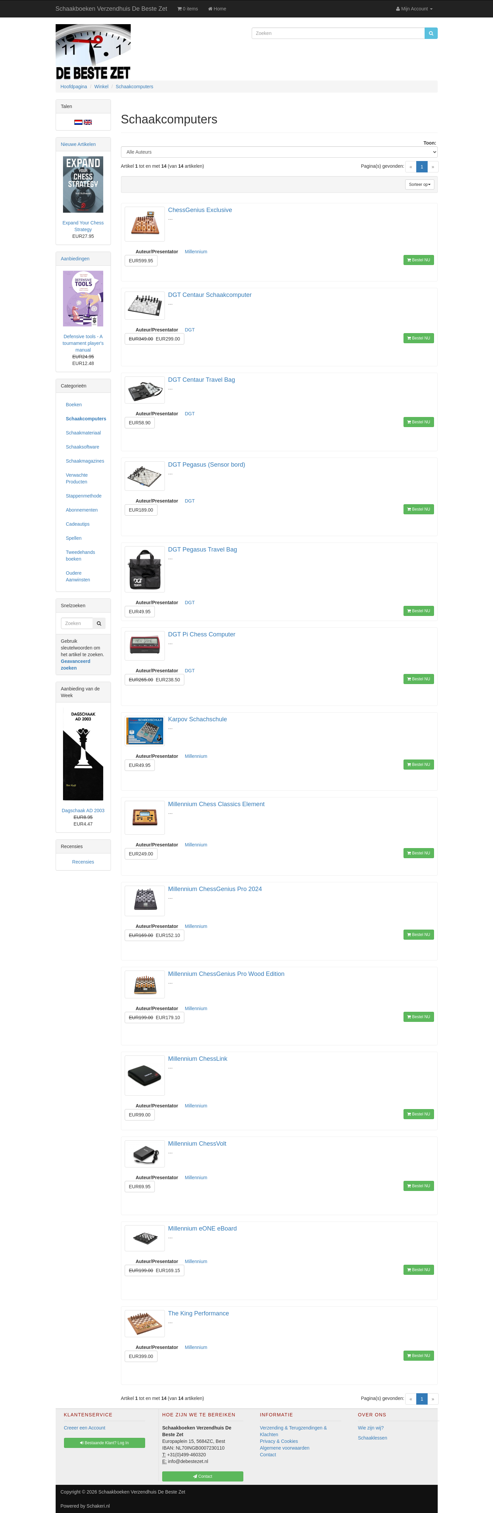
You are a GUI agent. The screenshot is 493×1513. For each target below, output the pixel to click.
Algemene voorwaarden (285, 1448)
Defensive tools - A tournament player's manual (83, 343)
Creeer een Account (85, 1427)
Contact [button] (202, 1476)
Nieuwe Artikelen (78, 144)
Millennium (196, 251)
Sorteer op (419, 184)
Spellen (74, 538)
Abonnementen (82, 510)
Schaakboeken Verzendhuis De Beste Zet (111, 8)
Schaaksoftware (83, 447)
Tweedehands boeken (80, 556)
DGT (190, 329)
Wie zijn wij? (371, 1427)
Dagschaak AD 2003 (83, 810)
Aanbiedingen (75, 258)
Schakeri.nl (98, 1506)
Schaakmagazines (85, 461)
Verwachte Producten (77, 478)
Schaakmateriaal (83, 432)
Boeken (74, 404)
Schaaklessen (372, 1438)
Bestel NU (418, 260)
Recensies (83, 862)
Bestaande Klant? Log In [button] (104, 1443)
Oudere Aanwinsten (78, 576)
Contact (268, 1454)
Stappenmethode (84, 496)
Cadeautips (78, 524)
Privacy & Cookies (279, 1441)
